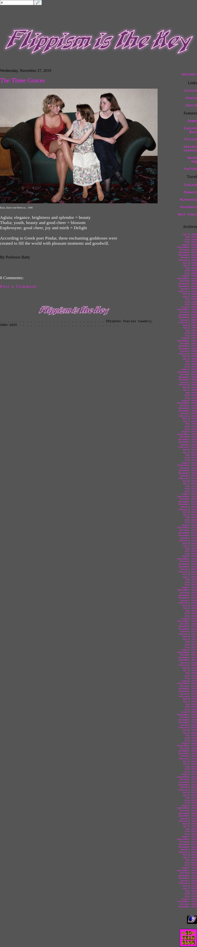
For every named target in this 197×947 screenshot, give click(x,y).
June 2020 (190, 738)
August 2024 (189, 868)
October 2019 (188, 717)
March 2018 (190, 668)
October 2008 (188, 374)
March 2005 (190, 263)
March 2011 (190, 450)
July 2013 (190, 522)
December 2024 (188, 878)
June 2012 (190, 488)
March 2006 (190, 294)
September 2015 (187, 590)
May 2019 (191, 704)
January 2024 (188, 849)
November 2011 (188, 470)
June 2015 (190, 582)
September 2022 (187, 808)
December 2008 (188, 379)
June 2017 (190, 644)
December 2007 (188, 348)
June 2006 (190, 302)
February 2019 (188, 696)
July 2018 (190, 678)
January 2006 (188, 289)
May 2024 (191, 860)
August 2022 (189, 805)
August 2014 (189, 556)
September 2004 (187, 247)
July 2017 (190, 647)
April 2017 (190, 639)
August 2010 (189, 431)
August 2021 (189, 774)
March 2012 (190, 481)
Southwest (188, 207)
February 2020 (188, 727)
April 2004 (190, 234)
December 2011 (188, 473)
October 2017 (188, 655)
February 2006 (188, 291)
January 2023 (188, 818)
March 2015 (190, 574)
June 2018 (190, 675)
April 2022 (190, 795)
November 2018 (188, 688)
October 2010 (188, 436)
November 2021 (188, 782)
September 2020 (187, 745)
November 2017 (188, 657)
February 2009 (188, 385)
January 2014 (188, 538)
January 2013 (188, 507)
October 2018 (188, 686)
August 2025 (189, 899)
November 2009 (188, 408)
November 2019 (188, 720)
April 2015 (190, 577)
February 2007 (188, 322)
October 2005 (188, 281)
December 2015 (188, 597)
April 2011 (190, 452)
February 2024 (188, 852)
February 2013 (188, 509)
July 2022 (190, 803)
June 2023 (190, 831)
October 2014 (188, 561)
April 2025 (190, 888)
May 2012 (191, 486)
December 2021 (188, 785)
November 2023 (188, 844)
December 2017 (188, 660)
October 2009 (188, 405)
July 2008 (190, 366)
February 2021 (188, 758)
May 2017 (191, 642)
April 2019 (190, 701)
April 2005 (190, 265)
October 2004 (188, 250)
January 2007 (188, 320)
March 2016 (190, 605)
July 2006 (190, 304)
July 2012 (190, 491)
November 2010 (188, 439)
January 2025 (188, 881)
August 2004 (189, 244)
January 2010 (188, 413)
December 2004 (188, 255)
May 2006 (191, 299)
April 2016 (190, 608)
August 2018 (189, 681)
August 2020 (189, 743)
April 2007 (190, 327)
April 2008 (190, 359)
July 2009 (190, 398)
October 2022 (188, 810)
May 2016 (191, 611)
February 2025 (188, 883)
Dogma (192, 121)
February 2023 (188, 821)
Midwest (190, 192)
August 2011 (189, 463)
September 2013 (187, 527)
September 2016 (187, 621)
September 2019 (187, 714)
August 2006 (189, 307)
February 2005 (188, 260)
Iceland (190, 185)
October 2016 (188, 624)
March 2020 (190, 730)
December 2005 (188, 286)
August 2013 (189, 525)
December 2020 (188, 753)
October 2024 (188, 873)
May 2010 (191, 423)
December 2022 (188, 816)
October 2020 (188, 748)
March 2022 (190, 792)
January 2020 (188, 725)
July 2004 (190, 242)
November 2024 (188, 875)
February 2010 (188, 416)
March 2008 (190, 356)
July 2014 (190, 553)
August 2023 (189, 836)
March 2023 (190, 823)
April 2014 (190, 546)
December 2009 (188, 411)
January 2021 (188, 756)
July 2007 (190, 335)
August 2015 (189, 587)
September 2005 (187, 278)
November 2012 (188, 501)
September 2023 (187, 839)
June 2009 (190, 395)
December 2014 (188, 566)
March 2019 (190, 699)
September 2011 (187, 465)
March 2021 (190, 761)
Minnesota (188, 200)
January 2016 (188, 600)
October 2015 (188, 592)
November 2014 (188, 564)
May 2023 (191, 829)
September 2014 (187, 559)
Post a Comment (18, 286)
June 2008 (190, 364)
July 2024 (190, 865)
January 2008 (188, 351)
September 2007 (187, 340)
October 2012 (188, 499)
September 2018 (187, 683)
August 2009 (189, 400)
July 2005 (190, 273)
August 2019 (189, 712)
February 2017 (188, 634)
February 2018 (188, 665)
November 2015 (188, 595)
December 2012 (188, 504)
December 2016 (188, 629)
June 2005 (190, 270)
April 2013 (190, 515)
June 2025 (190, 893)
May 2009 (191, 392)
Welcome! (189, 74)
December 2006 (188, 317)
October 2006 (188, 312)
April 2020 (190, 733)
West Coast (187, 214)
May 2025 (191, 891)
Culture (190, 91)
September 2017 (187, 652)
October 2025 (188, 904)
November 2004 (188, 252)
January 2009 (188, 382)
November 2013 (188, 532)
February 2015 (188, 572)
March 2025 (190, 886)
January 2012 (188, 475)
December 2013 (188, 535)
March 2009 (190, 387)
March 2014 (190, 543)
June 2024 (190, 862)
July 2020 (190, 740)
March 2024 (190, 854)
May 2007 (191, 330)
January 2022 (188, 787)
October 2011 (188, 468)
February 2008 (188, 354)
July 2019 (190, 709)
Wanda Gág (192, 159)
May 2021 (191, 766)
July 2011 (190, 460)
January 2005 (188, 257)
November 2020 (188, 751)
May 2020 (191, 735)
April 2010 (190, 421)
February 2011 (188, 447)
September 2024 (187, 870)
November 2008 (188, 377)
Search (191, 105)
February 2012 (188, 478)
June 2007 (190, 333)
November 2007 (188, 346)
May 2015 (191, 579)
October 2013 (188, 530)
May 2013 (191, 517)
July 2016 (190, 616)
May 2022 (191, 797)
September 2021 (187, 777)
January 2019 (188, 693)
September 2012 (187, 496)
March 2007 (190, 325)
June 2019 (190, 707)
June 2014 (190, 551)
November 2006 (188, 315)
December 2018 (188, 691)
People (191, 98)
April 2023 (190, 826)
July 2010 (190, 429)
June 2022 (190, 800)
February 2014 (188, 540)
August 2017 (189, 649)
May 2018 (191, 673)
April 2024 (190, 857)
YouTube (190, 169)
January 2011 (188, 444)
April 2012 (190, 483)
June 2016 (190, 613)
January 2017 (188, 631)
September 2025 (187, 901)
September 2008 (187, 372)
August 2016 (189, 618)
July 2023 (190, 834)
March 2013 (190, 512)
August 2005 (189, 275)
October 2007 (188, 343)
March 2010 (190, 418)
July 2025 (190, 896)
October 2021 (188, 779)
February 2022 (188, 790)
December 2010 (188, 442)
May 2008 (191, 361)
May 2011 (191, 455)
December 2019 (188, 722)
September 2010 (187, 434)
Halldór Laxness (190, 148)
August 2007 (189, 338)
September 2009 (187, 403)
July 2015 (190, 584)
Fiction (190, 139)
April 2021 (190, 764)
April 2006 (190, 296)
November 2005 (188, 283)
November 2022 (188, 813)
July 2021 (190, 771)
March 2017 (190, 636)
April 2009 (190, 390)
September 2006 (187, 309)
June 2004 (190, 239)
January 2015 (188, 569)
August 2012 (189, 494)
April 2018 (190, 670)
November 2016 (188, 626)
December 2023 (188, 847)
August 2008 (189, 369)
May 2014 (191, 548)
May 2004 (191, 237)
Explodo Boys (190, 130)
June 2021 (190, 769)
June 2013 (190, 520)
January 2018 (188, 662)
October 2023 (188, 842)
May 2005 (191, 268)
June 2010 (190, 426)
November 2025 (188, 906)
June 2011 (190, 457)
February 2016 (188, 603)
